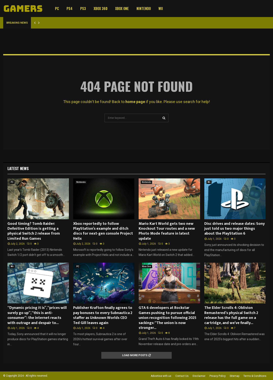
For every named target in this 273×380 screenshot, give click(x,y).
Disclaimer (199, 375)
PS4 (70, 8)
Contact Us (182, 375)
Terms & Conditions (254, 375)
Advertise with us (161, 375)
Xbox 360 (100, 8)
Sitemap (234, 375)
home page (135, 101)
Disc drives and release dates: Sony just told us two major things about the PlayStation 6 (234, 229)
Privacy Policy (217, 375)
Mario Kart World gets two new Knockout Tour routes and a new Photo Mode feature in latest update (167, 231)
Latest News (18, 168)
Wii (160, 8)
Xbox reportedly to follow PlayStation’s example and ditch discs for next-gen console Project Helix (103, 231)
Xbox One (122, 8)
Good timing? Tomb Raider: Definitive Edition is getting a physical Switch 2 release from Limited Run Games (33, 231)
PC (57, 8)
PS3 (83, 8)
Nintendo (143, 8)
